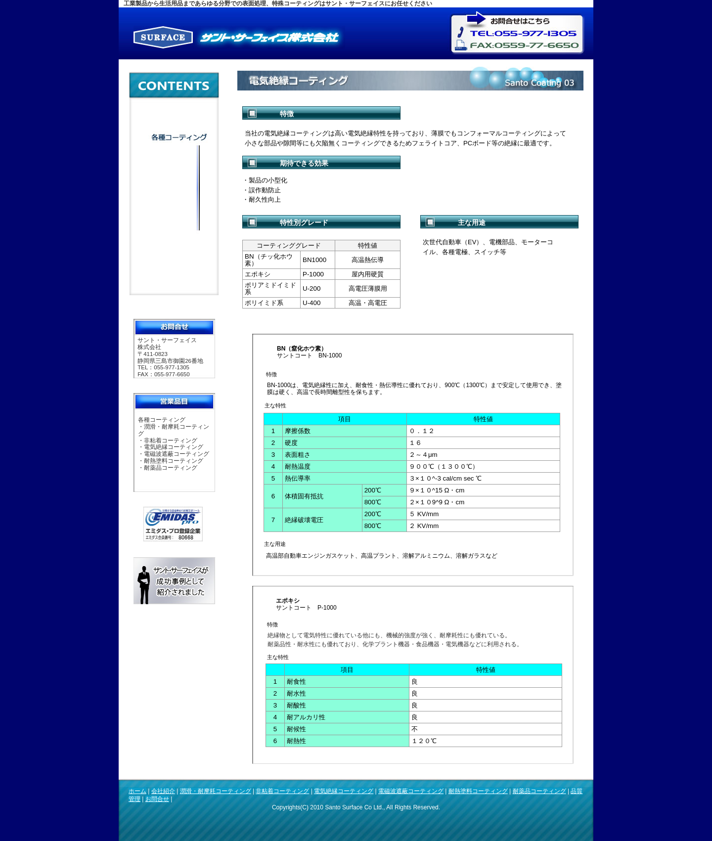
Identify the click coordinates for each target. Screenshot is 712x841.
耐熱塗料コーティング (478, 791)
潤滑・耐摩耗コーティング (215, 791)
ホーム (137, 791)
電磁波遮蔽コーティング (411, 791)
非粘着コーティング (282, 791)
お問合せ (157, 799)
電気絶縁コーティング (343, 791)
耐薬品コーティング (539, 791)
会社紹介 (163, 791)
